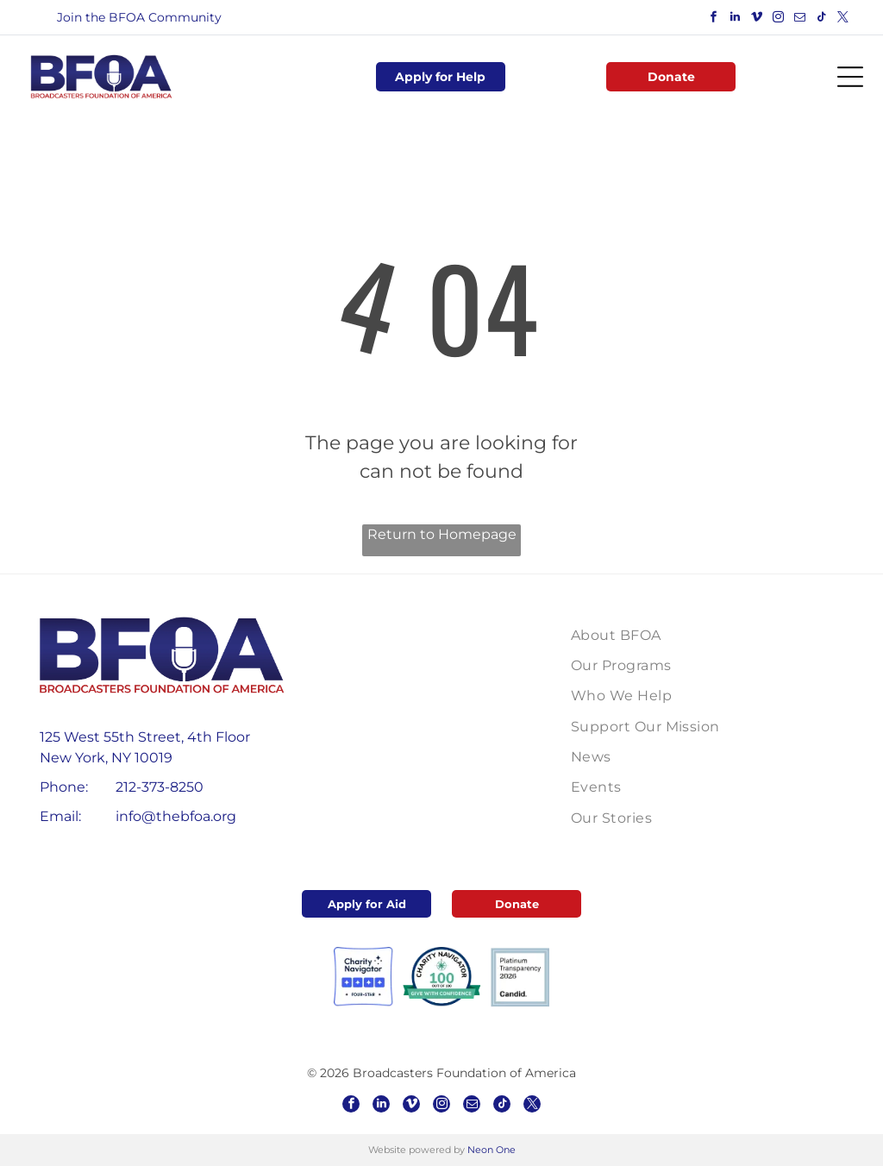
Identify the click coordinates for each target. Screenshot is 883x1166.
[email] (800, 19)
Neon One (491, 1150)
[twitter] (843, 19)
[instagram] (778, 19)
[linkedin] (735, 19)
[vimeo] (757, 19)
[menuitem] (653, 634)
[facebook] (714, 19)
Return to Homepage (442, 534)
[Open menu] (850, 77)
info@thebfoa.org (176, 816)
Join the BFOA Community (139, 17)
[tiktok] (821, 19)
